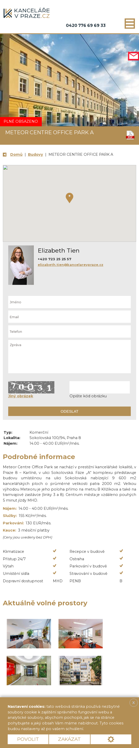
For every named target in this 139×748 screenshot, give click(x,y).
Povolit (28, 739)
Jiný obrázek (20, 396)
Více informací (102, 728)
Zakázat (69, 739)
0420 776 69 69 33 (86, 25)
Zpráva (69, 356)
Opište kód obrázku (88, 396)
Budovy (35, 154)
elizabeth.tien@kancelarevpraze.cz (70, 265)
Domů (16, 154)
